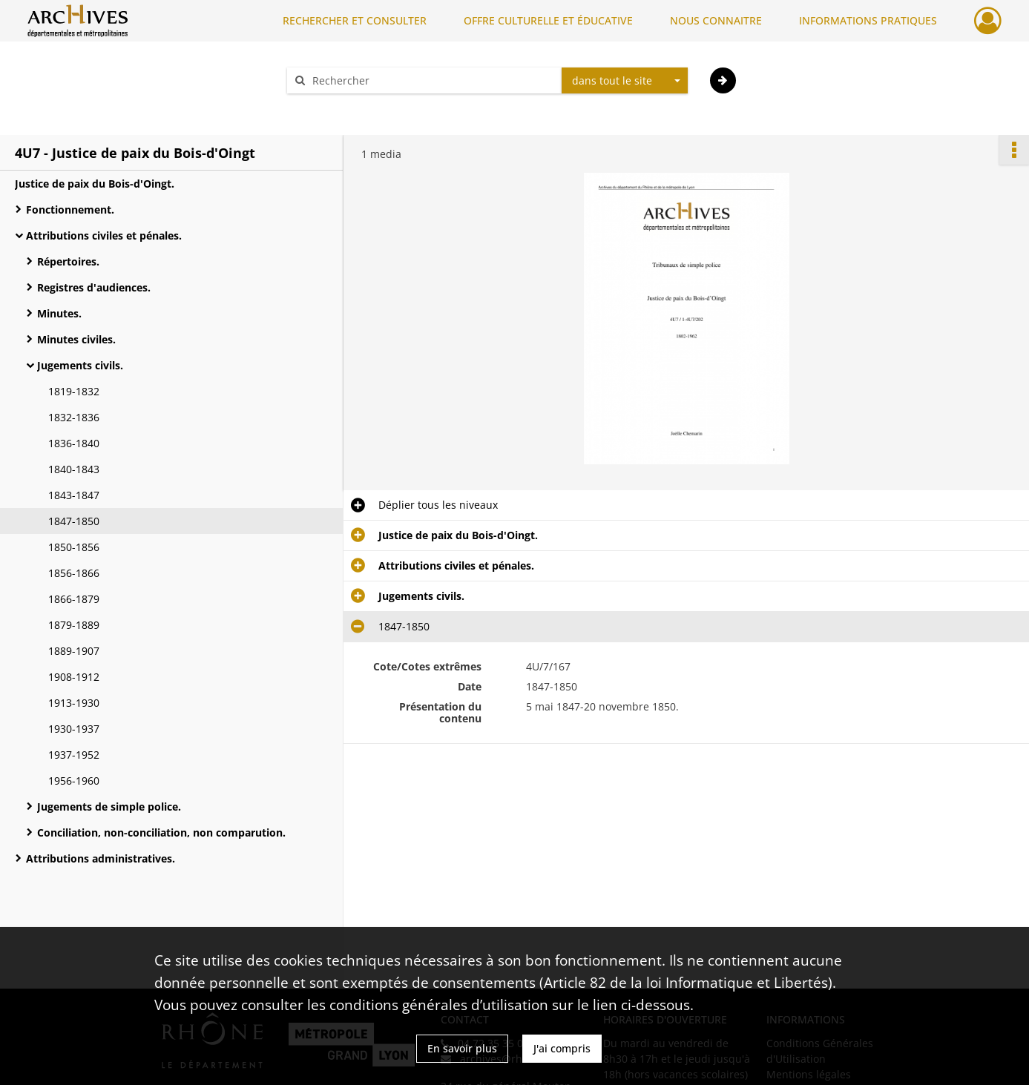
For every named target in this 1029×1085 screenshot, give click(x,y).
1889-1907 (73, 651)
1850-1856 (73, 547)
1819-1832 (73, 391)
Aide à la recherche (344, 106)
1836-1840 (73, 443)
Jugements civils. (80, 365)
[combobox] (625, 80)
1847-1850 (73, 521)
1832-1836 (73, 417)
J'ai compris (562, 1048)
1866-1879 (73, 599)
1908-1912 (76, 677)
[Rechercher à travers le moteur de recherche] (431, 80)
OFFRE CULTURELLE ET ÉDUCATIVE (548, 20)
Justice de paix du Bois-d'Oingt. (94, 184)
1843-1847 (73, 495)
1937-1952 (73, 755)
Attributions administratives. (100, 858)
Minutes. (68, 313)
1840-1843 (73, 469)
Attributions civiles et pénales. (104, 235)
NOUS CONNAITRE (716, 20)
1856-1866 (73, 573)
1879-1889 (73, 625)
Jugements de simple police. (109, 806)
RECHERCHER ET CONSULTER (355, 20)
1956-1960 (73, 781)
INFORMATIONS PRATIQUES (868, 20)
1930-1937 (73, 729)
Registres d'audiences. (94, 287)
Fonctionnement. (70, 209)
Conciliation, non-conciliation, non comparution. (161, 832)
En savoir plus (462, 1048)
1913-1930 (73, 703)
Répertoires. (69, 261)
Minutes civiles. (76, 339)
